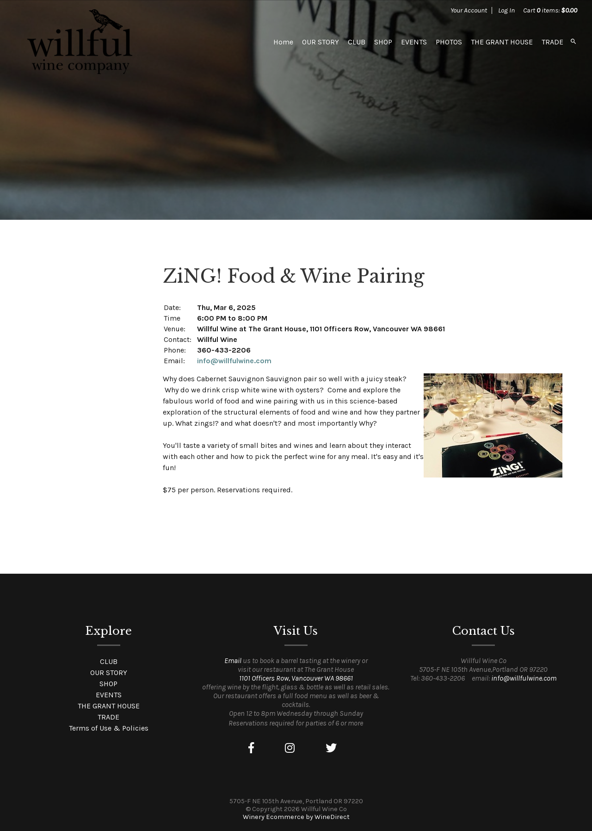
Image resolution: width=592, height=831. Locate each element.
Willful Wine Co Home (79, 41)
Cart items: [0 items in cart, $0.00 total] (550, 10)
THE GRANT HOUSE (502, 41)
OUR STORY (320, 41)
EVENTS (414, 41)
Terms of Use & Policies (108, 728)
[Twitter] (331, 748)
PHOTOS (449, 41)
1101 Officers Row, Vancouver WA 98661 (296, 678)
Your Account (468, 10)
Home (283, 41)
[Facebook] (251, 748)
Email (232, 660)
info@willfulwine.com (234, 360)
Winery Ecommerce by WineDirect (296, 817)
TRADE (552, 41)
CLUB (356, 41)
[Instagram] (290, 748)
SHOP (383, 41)
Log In (506, 10)
